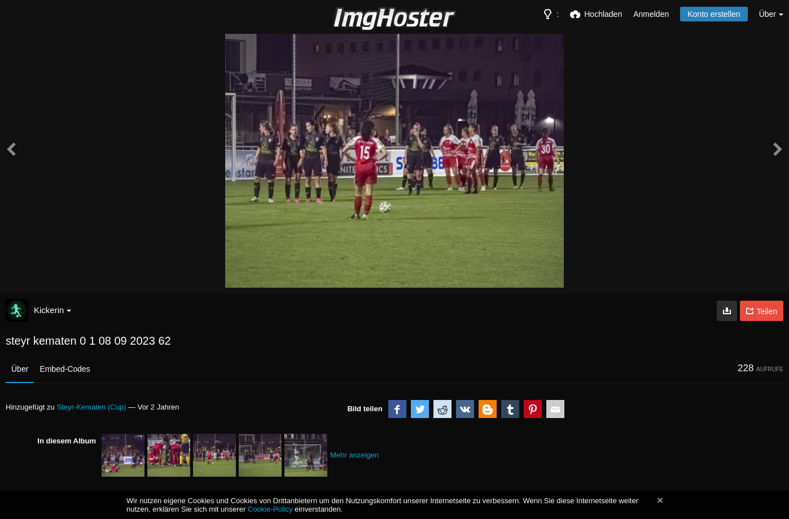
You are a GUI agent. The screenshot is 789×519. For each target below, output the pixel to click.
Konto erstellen (713, 14)
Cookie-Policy (270, 509)
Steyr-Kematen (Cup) (91, 407)
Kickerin (52, 310)
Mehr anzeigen (354, 455)
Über (19, 368)
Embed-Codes (65, 368)
